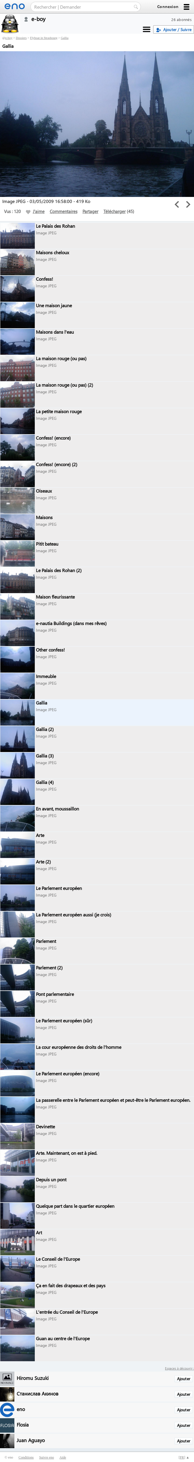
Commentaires (63, 211)
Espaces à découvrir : (179, 1368)
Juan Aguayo (31, 1440)
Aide (62, 1457)
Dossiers (21, 37)
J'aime (35, 211)
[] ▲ (183, 1457)
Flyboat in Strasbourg (43, 37)
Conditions (26, 1457)
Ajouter (183, 1378)
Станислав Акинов (37, 1393)
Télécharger (114, 211)
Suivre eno (46, 1457)
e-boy (8, 37)
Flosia (23, 1424)
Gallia (64, 37)
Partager (90, 211)
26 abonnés (181, 19)
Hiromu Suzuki (33, 1377)
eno (21, 1409)
